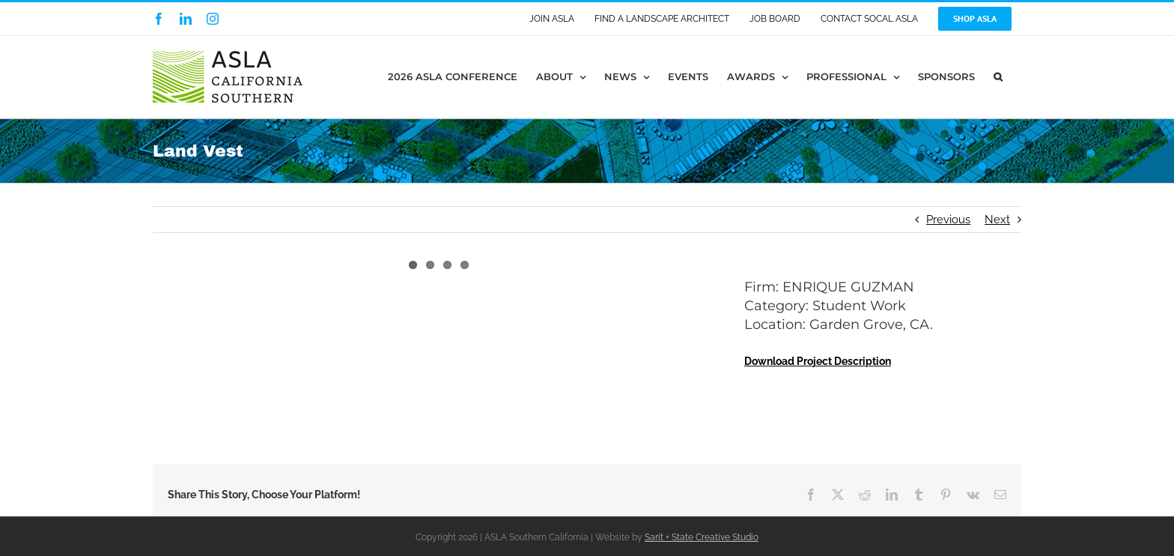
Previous (948, 219)
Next (997, 219)
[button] (998, 77)
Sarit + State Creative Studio (701, 537)
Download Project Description (817, 361)
